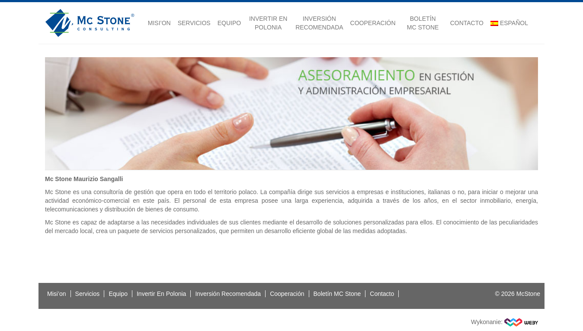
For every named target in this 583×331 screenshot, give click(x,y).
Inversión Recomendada (319, 23)
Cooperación (373, 22)
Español (509, 22)
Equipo (229, 22)
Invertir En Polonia (268, 23)
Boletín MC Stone (423, 23)
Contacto (467, 22)
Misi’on (159, 22)
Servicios (194, 22)
